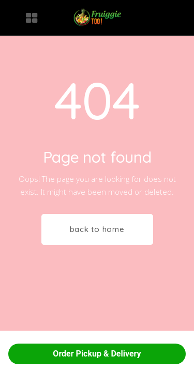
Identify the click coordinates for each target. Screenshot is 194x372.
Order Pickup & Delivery (97, 354)
